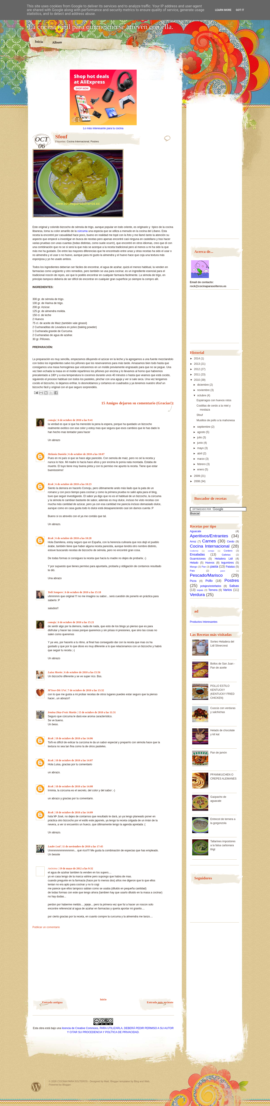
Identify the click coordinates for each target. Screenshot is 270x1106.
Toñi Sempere (55, 592)
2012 (197, 369)
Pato (192, 570)
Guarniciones (198, 558)
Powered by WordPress (36, 1087)
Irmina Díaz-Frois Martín (62, 712)
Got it (240, 10)
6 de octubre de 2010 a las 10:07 (86, 454)
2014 (197, 358)
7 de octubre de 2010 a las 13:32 (86, 690)
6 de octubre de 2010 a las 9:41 (75, 420)
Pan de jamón (218, 752)
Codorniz (194, 551)
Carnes (209, 541)
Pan (204, 566)
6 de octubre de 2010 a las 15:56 (82, 672)
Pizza (193, 580)
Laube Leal (54, 846)
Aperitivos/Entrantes (209, 536)
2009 (197, 475)
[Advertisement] (103, 61)
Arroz (193, 541)
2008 (197, 481)
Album (57, 42)
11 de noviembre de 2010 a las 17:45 (82, 846)
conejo (211, 551)
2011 (197, 374)
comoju (52, 420)
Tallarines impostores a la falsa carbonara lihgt (222, 845)
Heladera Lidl (224, 558)
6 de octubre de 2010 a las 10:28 (73, 538)
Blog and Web (141, 1081)
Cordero (228, 550)
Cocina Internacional (78, 141)
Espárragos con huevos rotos (213, 400)
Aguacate (195, 531)
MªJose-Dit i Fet (57, 690)
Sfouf (199, 415)
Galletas (226, 554)
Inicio (39, 42)
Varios (227, 590)
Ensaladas (197, 554)
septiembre (204, 426)
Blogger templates (120, 1081)
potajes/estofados (210, 586)
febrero (201, 464)
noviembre (203, 390)
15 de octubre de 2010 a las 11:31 (97, 712)
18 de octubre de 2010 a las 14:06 (74, 738)
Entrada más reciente (160, 1002)
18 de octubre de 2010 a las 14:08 (74, 786)
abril (200, 453)
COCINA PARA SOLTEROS (72, 1081)
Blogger (66, 1084)
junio (200, 442)
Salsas (234, 586)
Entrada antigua (52, 1002)
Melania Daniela (57, 454)
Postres (95, 141)
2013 (197, 363)
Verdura (197, 594)
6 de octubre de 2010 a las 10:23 (73, 484)
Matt (106, 1081)
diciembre (203, 384)
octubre (202, 395)
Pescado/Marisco (206, 575)
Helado (194, 562)
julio (200, 437)
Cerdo (230, 541)
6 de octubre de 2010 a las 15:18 (83, 592)
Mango (193, 566)
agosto (201, 432)
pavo (223, 571)
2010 (197, 379)
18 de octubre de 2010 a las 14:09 (74, 812)
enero (201, 469)
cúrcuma (82, 231)
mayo (200, 448)
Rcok (51, 484)
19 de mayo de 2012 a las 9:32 (76, 868)
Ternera (213, 590)
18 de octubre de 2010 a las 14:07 (74, 760)
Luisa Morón (55, 672)
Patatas (230, 566)
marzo (201, 458)
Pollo (209, 580)
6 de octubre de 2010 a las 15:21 (76, 622)
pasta (214, 566)
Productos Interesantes (203, 621)
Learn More (223, 10)
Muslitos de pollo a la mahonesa (215, 420)
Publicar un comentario (46, 927)
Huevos (209, 562)
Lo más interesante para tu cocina (103, 128)
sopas (200, 590)
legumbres (227, 562)
